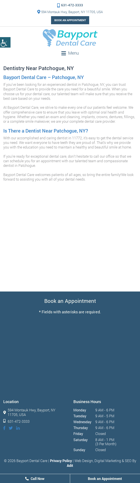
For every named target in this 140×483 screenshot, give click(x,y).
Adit (70, 465)
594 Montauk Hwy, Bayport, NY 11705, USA (70, 12)
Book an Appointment (70, 20)
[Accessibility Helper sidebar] (5, 42)
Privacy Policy (61, 460)
